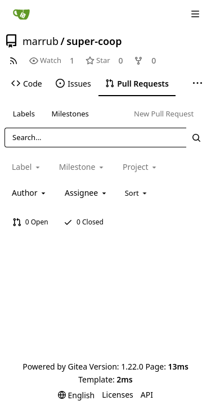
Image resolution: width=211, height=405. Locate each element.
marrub (41, 41)
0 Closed (84, 222)
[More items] (197, 83)
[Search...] (196, 137)
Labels (24, 114)
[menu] (137, 193)
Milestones (70, 114)
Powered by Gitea (55, 366)
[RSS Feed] (14, 60)
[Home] (21, 14)
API (147, 394)
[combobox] (30, 192)
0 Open (30, 222)
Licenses (117, 394)
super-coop (94, 41)
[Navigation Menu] (195, 14)
